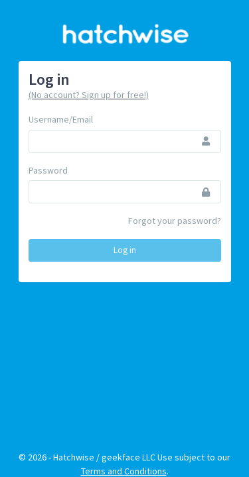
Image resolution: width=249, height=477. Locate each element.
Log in (125, 250)
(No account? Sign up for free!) (89, 95)
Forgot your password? (174, 221)
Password (48, 170)
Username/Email (61, 119)
